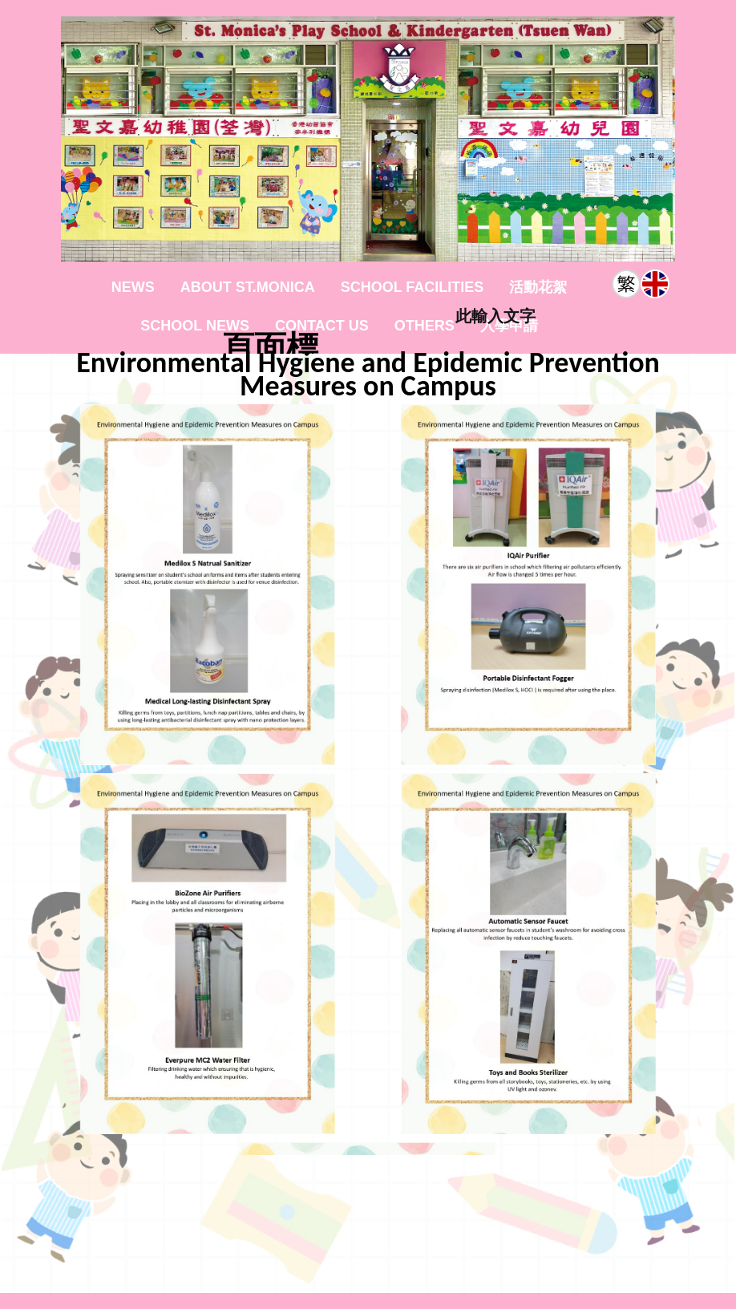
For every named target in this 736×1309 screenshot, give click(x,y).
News (133, 287)
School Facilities (412, 287)
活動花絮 (538, 287)
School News (194, 326)
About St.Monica (247, 287)
